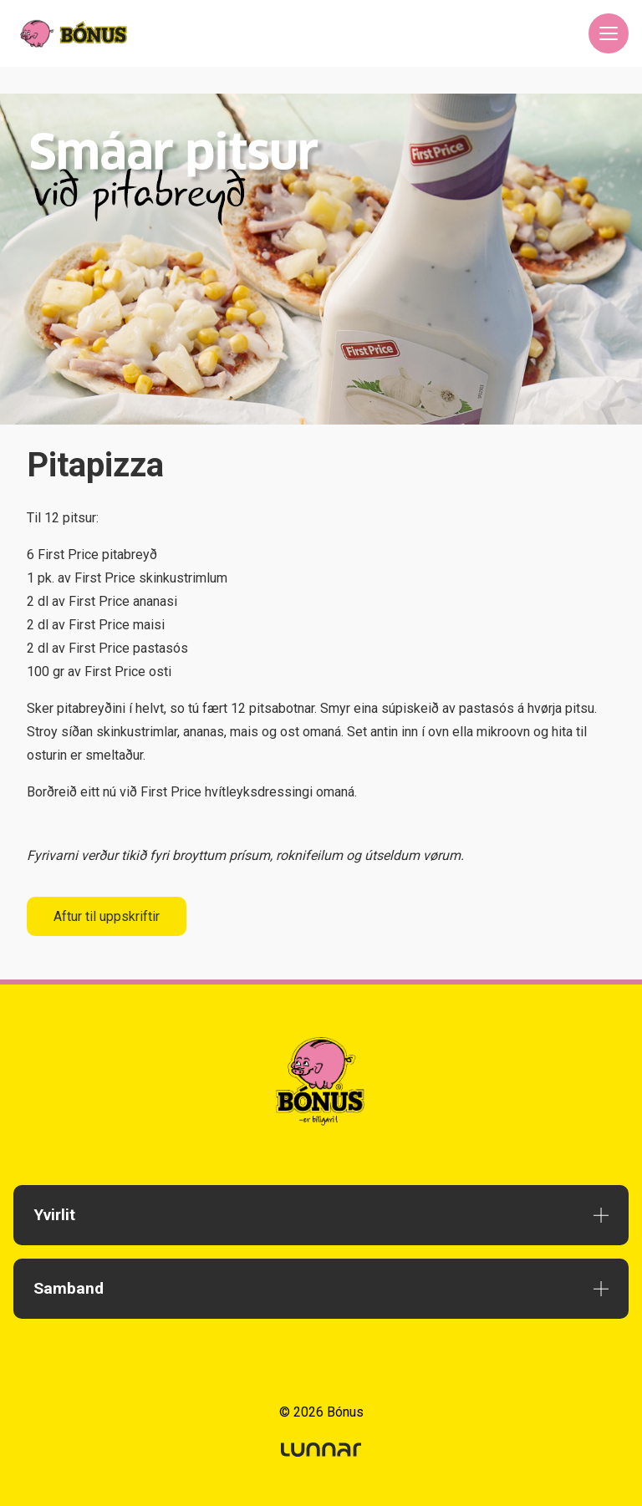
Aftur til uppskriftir (107, 916)
